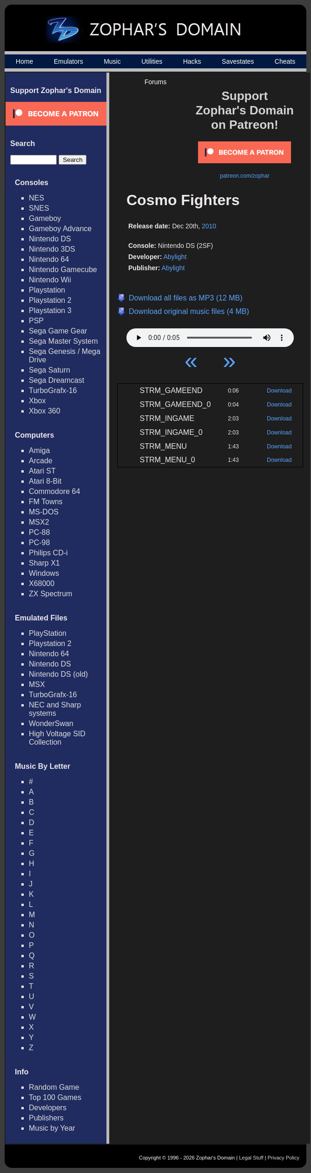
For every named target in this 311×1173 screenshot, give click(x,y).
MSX (37, 684)
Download (279, 390)
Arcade (41, 461)
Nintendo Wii (50, 280)
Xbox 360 (44, 411)
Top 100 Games (55, 1097)
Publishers (46, 1118)
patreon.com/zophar (245, 176)
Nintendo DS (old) (58, 674)
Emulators (68, 61)
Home (24, 61)
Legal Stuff (251, 1157)
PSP (36, 321)
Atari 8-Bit (45, 481)
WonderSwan (51, 723)
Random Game (54, 1087)
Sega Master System (63, 341)
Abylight (174, 256)
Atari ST (42, 471)
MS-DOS (44, 512)
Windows (44, 573)
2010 (209, 226)
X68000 (41, 583)
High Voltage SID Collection (57, 738)
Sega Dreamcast (56, 380)
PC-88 (39, 532)
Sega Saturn (49, 370)
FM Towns (46, 502)
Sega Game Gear (58, 331)
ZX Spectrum (50, 594)
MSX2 (39, 522)
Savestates (238, 61)
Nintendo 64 (49, 259)
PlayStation (47, 633)
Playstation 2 (50, 300)
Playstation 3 (50, 310)
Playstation (47, 290)
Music (112, 61)
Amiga (39, 450)
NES (36, 198)
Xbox (37, 401)
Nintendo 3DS (52, 249)
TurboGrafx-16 (53, 390)
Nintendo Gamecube (63, 269)
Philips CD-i (48, 553)
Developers (47, 1108)
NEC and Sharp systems (55, 709)
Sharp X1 (44, 563)
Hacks (192, 61)
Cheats (285, 61)
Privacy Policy (283, 1157)
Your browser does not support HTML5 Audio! (210, 335)
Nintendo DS (50, 239)
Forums (155, 82)
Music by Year (52, 1128)
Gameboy (45, 218)
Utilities (151, 61)
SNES (39, 208)
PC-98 (39, 543)
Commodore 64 (54, 491)
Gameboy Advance (60, 229)
